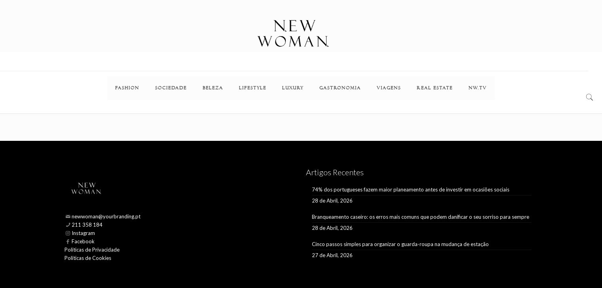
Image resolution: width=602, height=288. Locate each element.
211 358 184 (87, 225)
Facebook (83, 241)
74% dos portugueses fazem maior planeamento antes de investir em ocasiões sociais (410, 189)
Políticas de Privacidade (92, 249)
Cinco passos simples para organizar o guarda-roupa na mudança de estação (400, 244)
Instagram (83, 233)
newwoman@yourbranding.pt (106, 216)
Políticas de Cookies (88, 258)
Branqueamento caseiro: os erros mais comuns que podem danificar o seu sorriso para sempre (420, 217)
